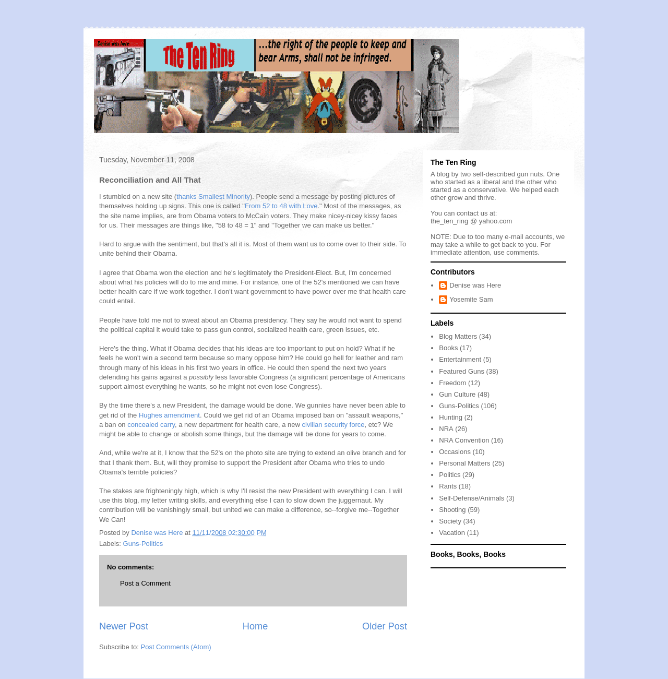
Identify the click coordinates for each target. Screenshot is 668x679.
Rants (448, 486)
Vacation (452, 533)
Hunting (450, 417)
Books (448, 348)
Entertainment (460, 359)
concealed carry (151, 424)
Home (255, 626)
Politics (449, 475)
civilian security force (333, 424)
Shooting (452, 510)
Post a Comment (145, 583)
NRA (446, 429)
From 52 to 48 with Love (281, 206)
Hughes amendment (169, 415)
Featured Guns (461, 371)
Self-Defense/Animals (471, 498)
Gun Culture (457, 394)
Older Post (384, 626)
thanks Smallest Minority (213, 196)
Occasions (455, 452)
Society (450, 521)
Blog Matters (458, 336)
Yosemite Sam (471, 299)
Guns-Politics (143, 543)
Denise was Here (475, 285)
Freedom (452, 383)
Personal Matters (464, 463)
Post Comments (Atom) (176, 647)
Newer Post (123, 626)
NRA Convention (464, 440)
